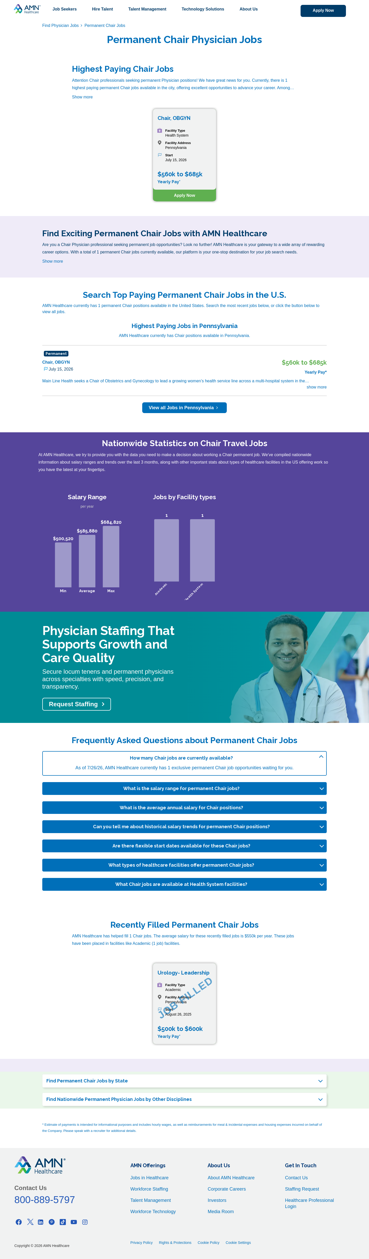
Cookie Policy (209, 1243)
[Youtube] (73, 1222)
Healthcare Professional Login (309, 1203)
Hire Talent (102, 9)
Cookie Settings (238, 1243)
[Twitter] (29, 1222)
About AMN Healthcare (231, 1177)
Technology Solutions (203, 9)
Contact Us (296, 1177)
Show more (82, 97)
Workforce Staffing (149, 1189)
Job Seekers (65, 9)
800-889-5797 (44, 1199)
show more (317, 387)
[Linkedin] (40, 1222)
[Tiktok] (62, 1222)
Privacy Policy (141, 1243)
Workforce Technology (153, 1211)
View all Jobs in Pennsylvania (184, 407)
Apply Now (323, 10)
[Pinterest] (51, 1222)
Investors (217, 1200)
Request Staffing (73, 704)
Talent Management (147, 9)
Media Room (221, 1211)
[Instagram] (84, 1222)
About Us (249, 9)
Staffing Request (302, 1189)
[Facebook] (18, 1222)
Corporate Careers (227, 1189)
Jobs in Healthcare (149, 1177)
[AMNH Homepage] (27, 8)
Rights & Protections (175, 1243)
